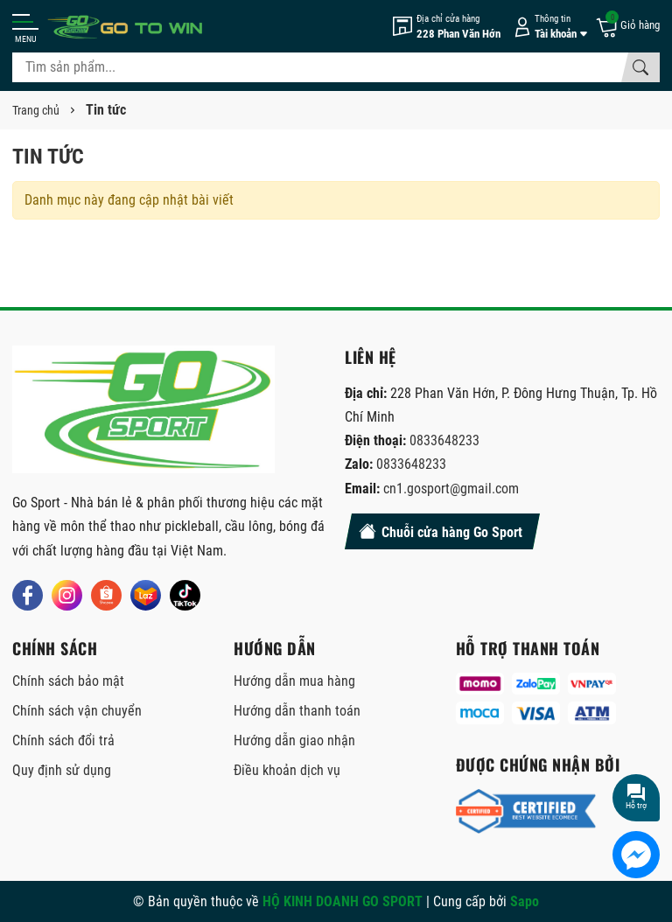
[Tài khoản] (548, 26)
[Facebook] (27, 595)
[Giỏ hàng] (627, 26)
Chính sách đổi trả (63, 740)
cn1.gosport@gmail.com (451, 488)
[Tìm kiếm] (640, 67)
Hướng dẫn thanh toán (297, 710)
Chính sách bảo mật (68, 681)
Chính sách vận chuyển (77, 710)
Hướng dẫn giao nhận (294, 740)
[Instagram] (67, 595)
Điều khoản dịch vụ (287, 770)
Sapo (524, 901)
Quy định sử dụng (61, 770)
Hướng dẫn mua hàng (294, 681)
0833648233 (445, 440)
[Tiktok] (185, 595)
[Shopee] (106, 595)
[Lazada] (145, 595)
